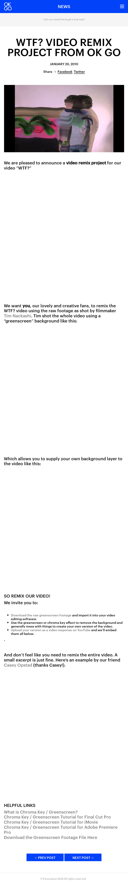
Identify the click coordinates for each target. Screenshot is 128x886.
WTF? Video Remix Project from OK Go (64, 46)
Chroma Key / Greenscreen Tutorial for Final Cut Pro (57, 817)
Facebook (65, 71)
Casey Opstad (18, 665)
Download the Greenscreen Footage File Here (50, 837)
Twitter (79, 71)
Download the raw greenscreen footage (41, 615)
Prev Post (45, 857)
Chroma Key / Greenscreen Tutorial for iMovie (51, 822)
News (64, 6)
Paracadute (50, 878)
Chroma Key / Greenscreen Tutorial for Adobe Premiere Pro (61, 829)
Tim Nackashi (17, 315)
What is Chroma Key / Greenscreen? (41, 812)
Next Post (83, 857)
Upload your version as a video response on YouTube (51, 629)
